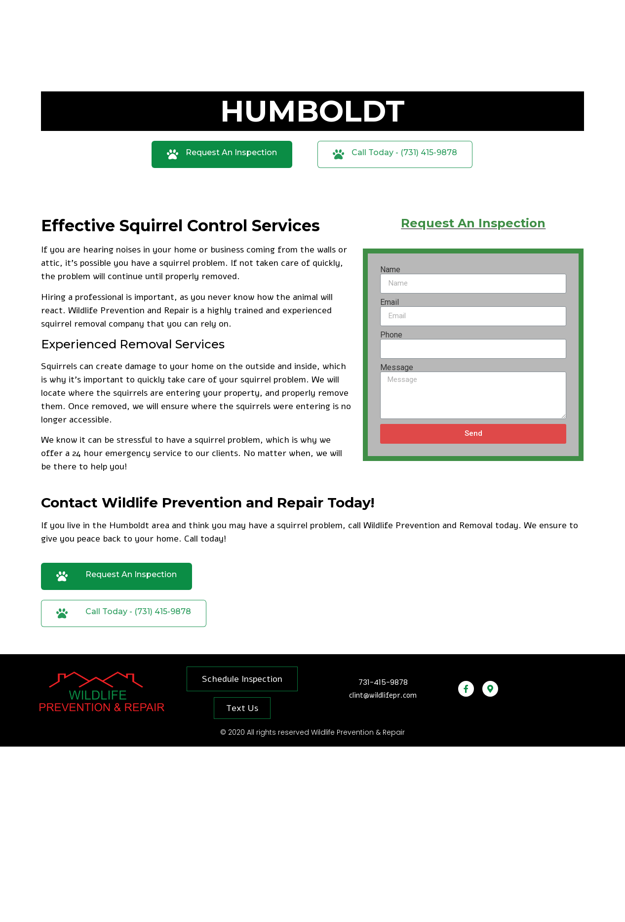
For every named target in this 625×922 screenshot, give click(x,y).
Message (396, 368)
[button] (222, 154)
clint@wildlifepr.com (383, 695)
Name (390, 270)
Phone (391, 335)
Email (389, 302)
